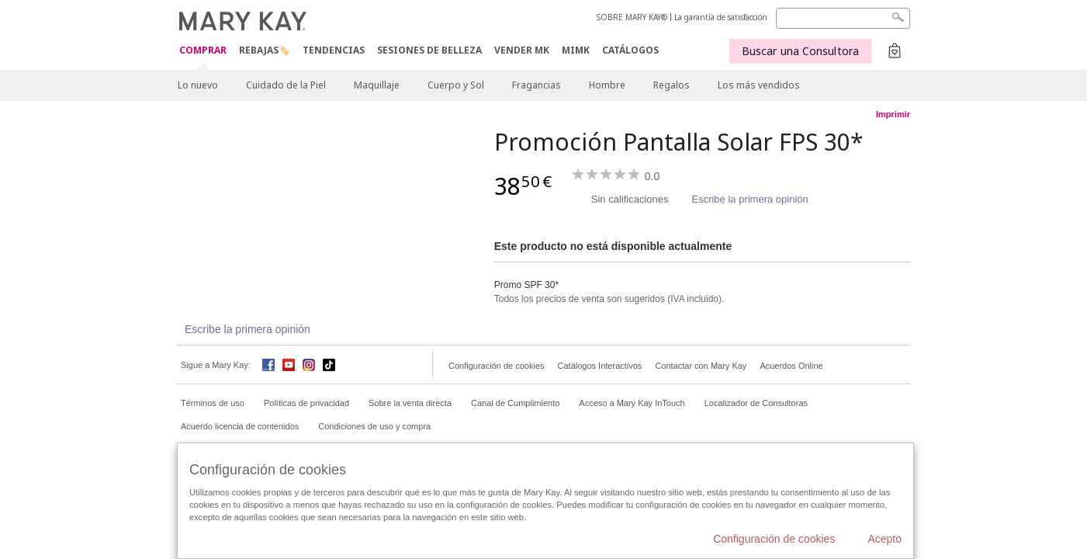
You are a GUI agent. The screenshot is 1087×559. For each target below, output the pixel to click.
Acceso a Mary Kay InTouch (631, 403)
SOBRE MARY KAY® (632, 17)
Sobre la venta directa (410, 403)
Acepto (884, 539)
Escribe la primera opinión (749, 199)
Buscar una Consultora (800, 50)
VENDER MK (521, 50)
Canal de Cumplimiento (515, 403)
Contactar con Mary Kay (700, 365)
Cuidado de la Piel (286, 85)
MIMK (576, 50)
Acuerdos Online (791, 365)
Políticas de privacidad (306, 403)
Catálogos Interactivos (600, 365)
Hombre (607, 85)
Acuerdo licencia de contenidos (240, 426)
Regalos (671, 85)
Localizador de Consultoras (756, 403)
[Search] (843, 18)
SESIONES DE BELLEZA (429, 50)
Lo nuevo (198, 85)
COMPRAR (203, 51)
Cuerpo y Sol (456, 85)
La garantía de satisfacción (720, 17)
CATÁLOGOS (630, 50)
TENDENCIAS (334, 50)
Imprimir (893, 114)
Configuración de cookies (496, 365)
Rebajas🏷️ (264, 50)
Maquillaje (377, 85)
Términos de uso (212, 403)
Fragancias (536, 85)
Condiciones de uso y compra (374, 426)
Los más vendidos (759, 85)
